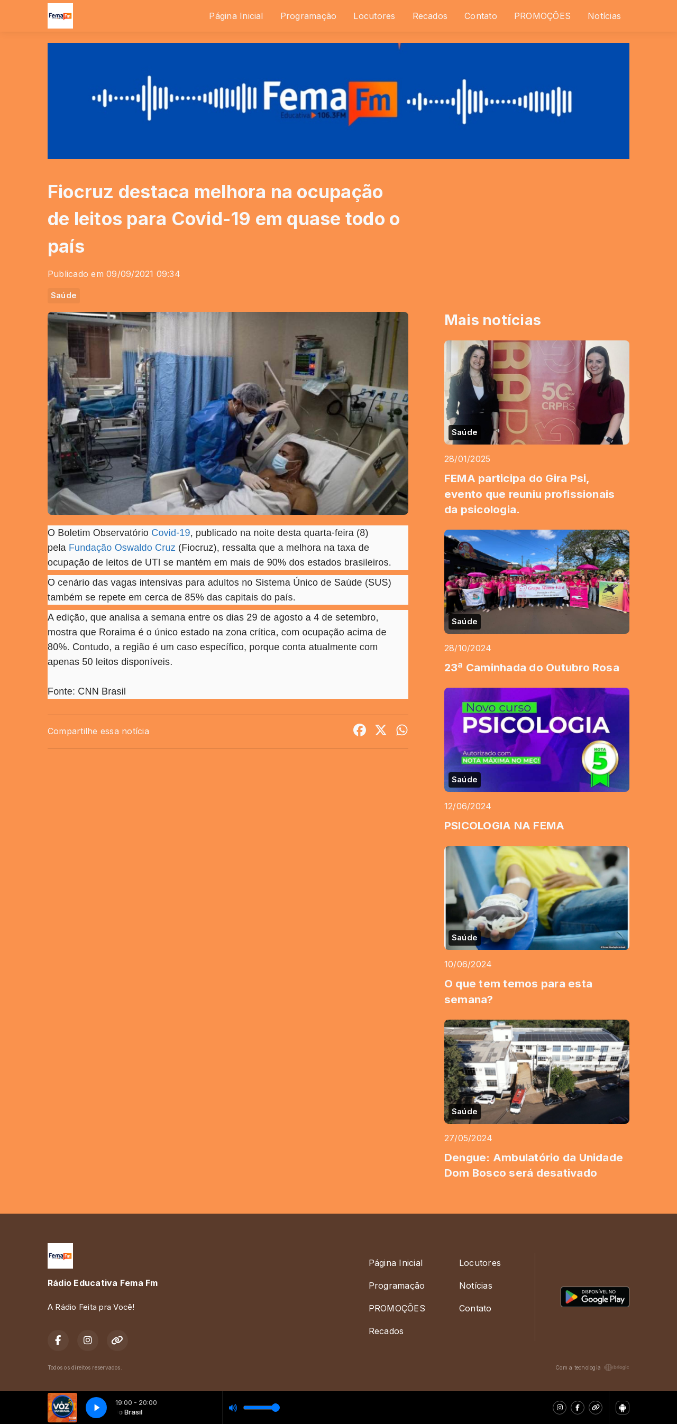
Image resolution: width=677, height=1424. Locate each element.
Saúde (64, 295)
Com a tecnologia (592, 1367)
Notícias (604, 16)
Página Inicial (236, 16)
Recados (430, 16)
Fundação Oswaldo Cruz (121, 547)
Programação (308, 16)
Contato (480, 16)
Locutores (374, 16)
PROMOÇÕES (542, 16)
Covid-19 (170, 533)
